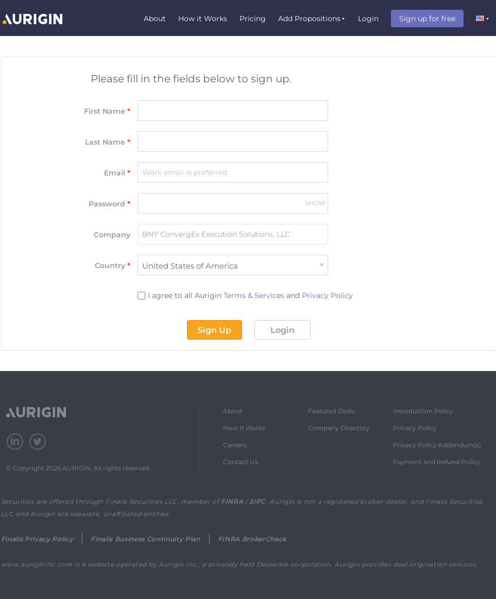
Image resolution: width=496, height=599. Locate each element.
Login (368, 18)
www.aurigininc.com (37, 564)
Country (112, 265)
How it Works (202, 18)
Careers (235, 445)
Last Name (107, 142)
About (155, 18)
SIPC (257, 501)
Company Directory (339, 428)
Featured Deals (331, 411)
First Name (107, 111)
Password (109, 203)
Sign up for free (427, 18)
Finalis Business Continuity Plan (145, 539)
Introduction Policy (423, 411)
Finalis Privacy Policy (37, 539)
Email (117, 173)
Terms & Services (254, 295)
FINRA (232, 501)
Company (112, 234)
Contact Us (240, 462)
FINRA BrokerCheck (252, 539)
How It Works (244, 428)
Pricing (253, 18)
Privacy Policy (327, 295)
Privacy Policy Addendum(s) (437, 445)
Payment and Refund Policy (436, 462)
